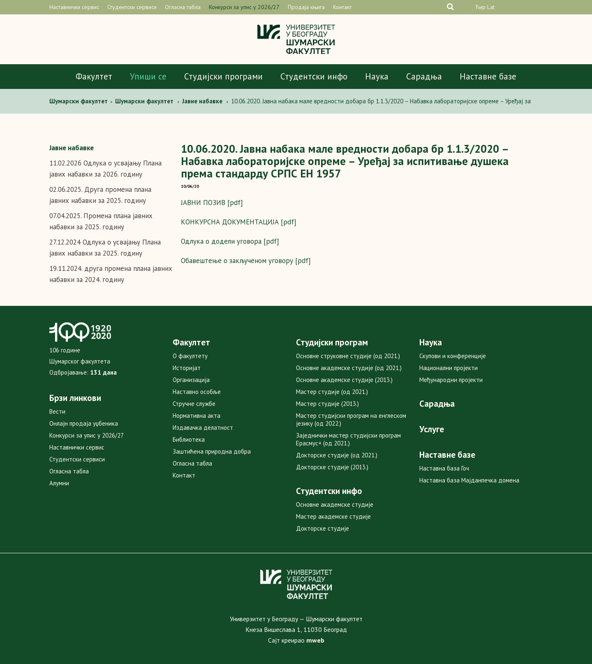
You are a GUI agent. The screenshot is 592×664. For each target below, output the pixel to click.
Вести (57, 411)
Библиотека (189, 439)
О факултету (190, 356)
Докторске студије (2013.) (332, 467)
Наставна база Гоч (444, 468)
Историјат (187, 368)
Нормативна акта (196, 415)
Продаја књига (306, 7)
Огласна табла (183, 7)
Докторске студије (322, 528)
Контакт (342, 7)
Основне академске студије (334, 504)
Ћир (480, 7)
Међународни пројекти (451, 380)
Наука (376, 76)
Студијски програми (223, 76)
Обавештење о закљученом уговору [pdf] (246, 260)
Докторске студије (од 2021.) (336, 455)
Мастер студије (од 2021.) (332, 392)
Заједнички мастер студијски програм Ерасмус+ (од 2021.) (348, 439)
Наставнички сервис (74, 7)
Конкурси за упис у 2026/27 (244, 7)
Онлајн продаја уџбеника (83, 423)
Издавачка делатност (203, 427)
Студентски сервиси (132, 7)
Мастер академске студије (333, 516)
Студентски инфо (313, 76)
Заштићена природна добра (212, 451)
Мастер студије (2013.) (327, 404)
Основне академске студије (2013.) (344, 380)
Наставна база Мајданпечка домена (469, 480)
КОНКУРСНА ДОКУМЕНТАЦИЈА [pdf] (238, 221)
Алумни (59, 483)
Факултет (94, 76)
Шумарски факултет (79, 101)
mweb (315, 640)
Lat (491, 7)
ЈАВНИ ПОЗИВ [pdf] (212, 202)
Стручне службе (194, 404)
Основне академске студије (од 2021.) (349, 368)
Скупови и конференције (452, 356)
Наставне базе (488, 76)
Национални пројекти (448, 368)
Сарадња (424, 76)
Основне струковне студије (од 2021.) (348, 356)
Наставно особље (197, 392)
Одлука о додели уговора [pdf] (230, 241)
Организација (191, 380)
